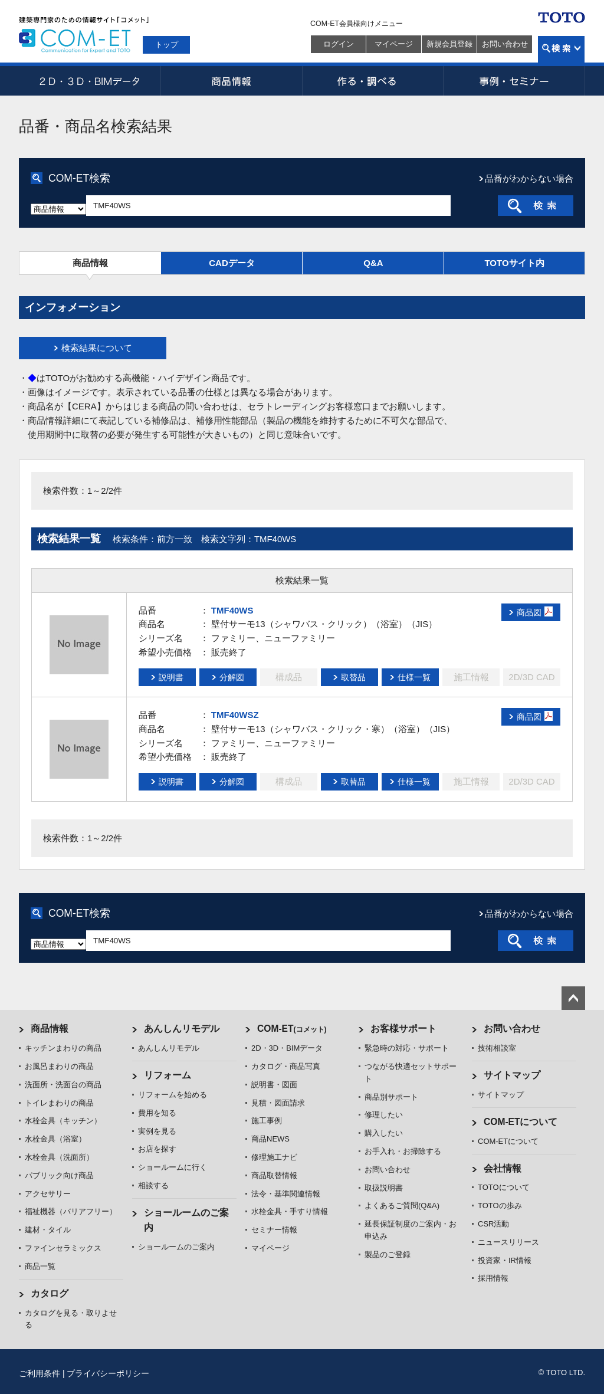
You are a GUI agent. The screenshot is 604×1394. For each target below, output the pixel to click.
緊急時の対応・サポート (407, 1048)
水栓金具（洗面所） (59, 1157)
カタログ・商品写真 (285, 1066)
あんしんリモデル (181, 1029)
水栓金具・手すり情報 (289, 1211)
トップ (166, 44)
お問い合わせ (505, 44)
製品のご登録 (388, 1254)
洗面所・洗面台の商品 (63, 1084)
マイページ (394, 44)
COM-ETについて (521, 1122)
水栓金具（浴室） (55, 1138)
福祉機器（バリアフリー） (71, 1211)
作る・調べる (373, 81)
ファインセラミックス (63, 1248)
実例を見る (157, 1131)
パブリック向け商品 (59, 1175)
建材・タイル (48, 1229)
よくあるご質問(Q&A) (402, 1205)
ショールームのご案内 (176, 1246)
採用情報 (493, 1278)
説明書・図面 (274, 1084)
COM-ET (292, 1029)
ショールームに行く (172, 1167)
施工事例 (266, 1120)
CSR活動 (493, 1223)
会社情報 (502, 1168)
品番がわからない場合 (529, 178)
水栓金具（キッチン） (63, 1120)
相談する (153, 1185)
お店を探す (157, 1148)
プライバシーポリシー (108, 1373)
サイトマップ (512, 1075)
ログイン (338, 44)
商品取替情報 (274, 1175)
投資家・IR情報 (504, 1260)
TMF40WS (232, 610)
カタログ (49, 1293)
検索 (561, 49)
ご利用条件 (39, 1373)
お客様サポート (403, 1029)
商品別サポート (391, 1097)
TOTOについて (504, 1187)
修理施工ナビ (274, 1157)
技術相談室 (497, 1048)
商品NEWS (270, 1138)
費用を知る (157, 1112)
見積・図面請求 (278, 1102)
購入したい (384, 1133)
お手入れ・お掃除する (403, 1151)
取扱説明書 (384, 1187)
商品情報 (231, 81)
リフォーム (167, 1075)
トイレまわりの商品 (59, 1102)
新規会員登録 (449, 44)
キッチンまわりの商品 (63, 1048)
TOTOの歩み (500, 1205)
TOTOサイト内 (514, 263)
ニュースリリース (508, 1242)
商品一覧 (40, 1266)
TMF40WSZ (235, 715)
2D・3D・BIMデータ (89, 81)
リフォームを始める (172, 1094)
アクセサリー (48, 1193)
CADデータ (232, 263)
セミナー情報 (274, 1229)
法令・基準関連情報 (285, 1193)
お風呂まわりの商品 (59, 1066)
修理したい (384, 1114)
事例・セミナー (514, 81)
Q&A (373, 263)
